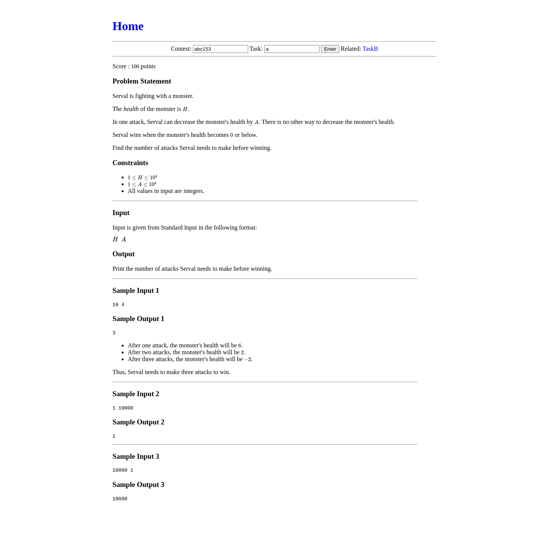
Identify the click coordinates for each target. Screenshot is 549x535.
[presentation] (135, 66)
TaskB (370, 48)
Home (128, 26)
